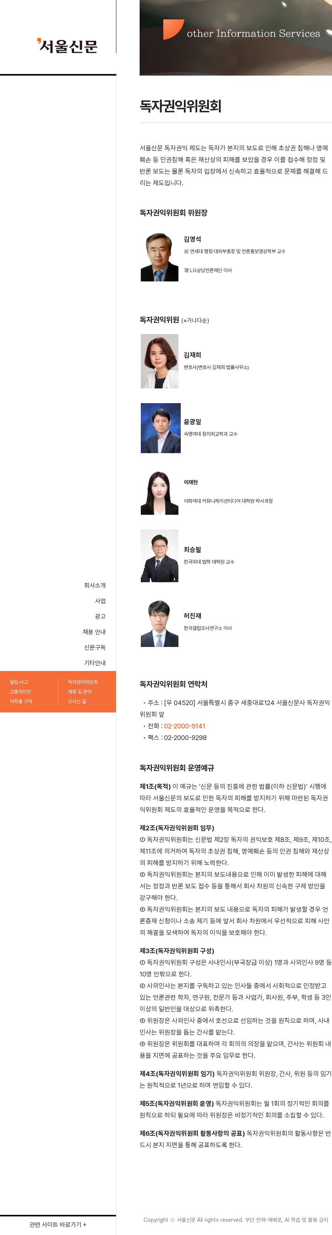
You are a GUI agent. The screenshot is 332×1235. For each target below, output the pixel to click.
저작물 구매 (21, 701)
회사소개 (95, 585)
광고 (100, 616)
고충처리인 (20, 692)
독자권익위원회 (83, 682)
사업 (100, 601)
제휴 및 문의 (80, 692)
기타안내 (95, 663)
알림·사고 (19, 682)
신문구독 (95, 647)
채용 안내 (94, 632)
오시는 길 (77, 701)
